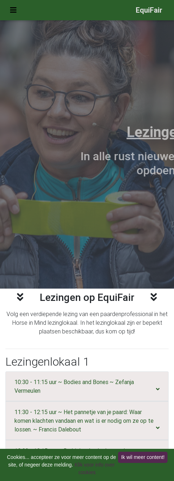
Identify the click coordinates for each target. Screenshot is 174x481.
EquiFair (149, 9)
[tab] (87, 386)
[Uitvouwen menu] (13, 10)
